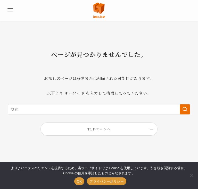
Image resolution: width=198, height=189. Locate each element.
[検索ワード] (99, 109)
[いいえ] (191, 175)
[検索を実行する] (185, 109)
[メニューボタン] (10, 10)
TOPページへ (99, 129)
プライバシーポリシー (106, 181)
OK (79, 181)
